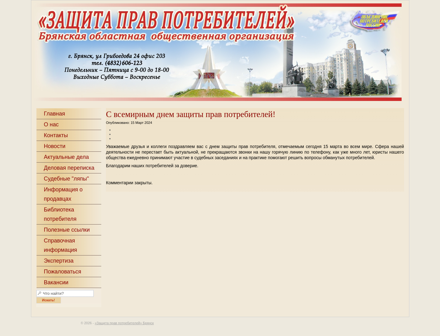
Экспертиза (59, 261)
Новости (55, 146)
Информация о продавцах (63, 194)
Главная (54, 114)
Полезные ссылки (67, 230)
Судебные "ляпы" (66, 179)
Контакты (56, 135)
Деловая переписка (69, 168)
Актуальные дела (66, 157)
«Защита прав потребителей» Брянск (232, 53)
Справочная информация (60, 245)
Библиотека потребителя (60, 214)
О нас (51, 124)
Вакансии (56, 282)
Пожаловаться (62, 271)
